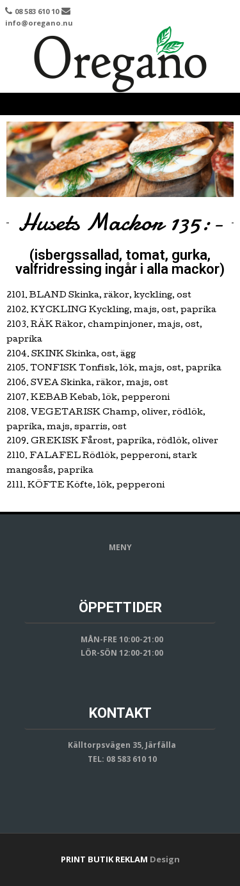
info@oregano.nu (39, 23)
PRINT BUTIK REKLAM (104, 859)
